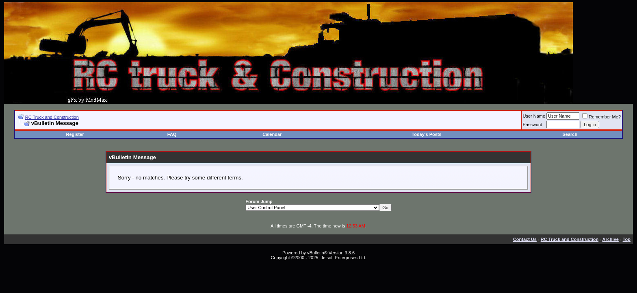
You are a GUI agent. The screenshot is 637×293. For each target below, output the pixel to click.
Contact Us (525, 239)
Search (569, 134)
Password (532, 124)
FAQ (172, 134)
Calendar (272, 134)
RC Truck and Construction (52, 117)
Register (75, 134)
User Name (534, 116)
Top (626, 239)
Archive (610, 239)
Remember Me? (601, 116)
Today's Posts (426, 134)
